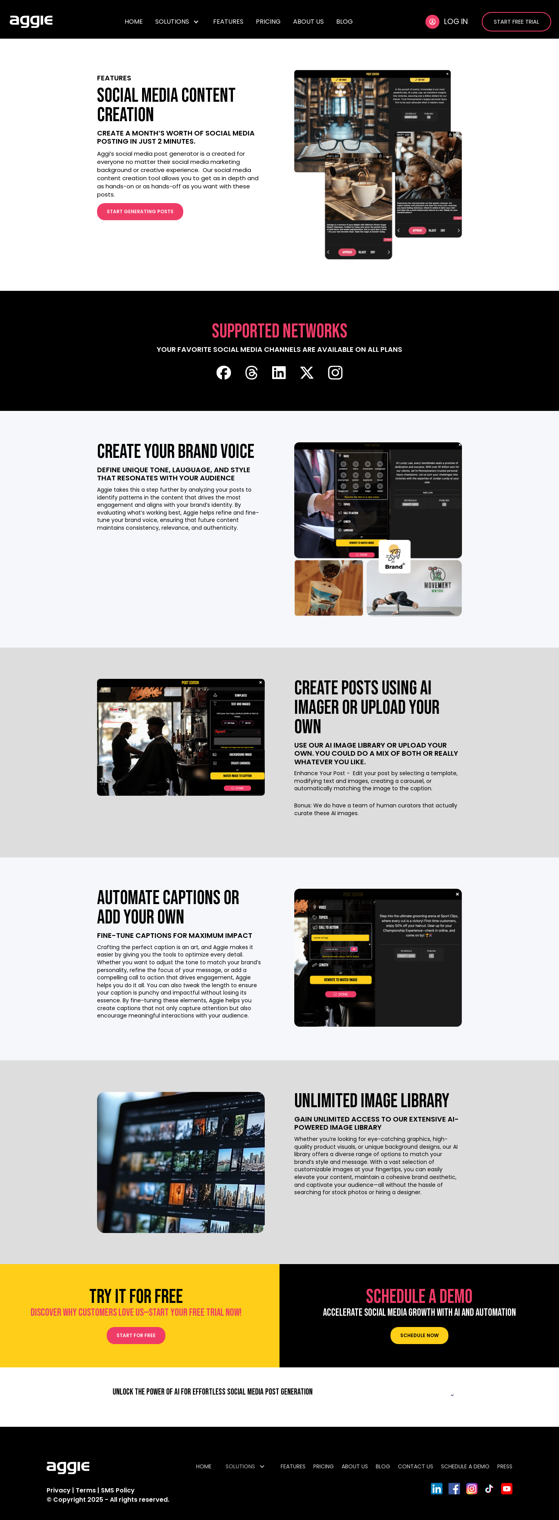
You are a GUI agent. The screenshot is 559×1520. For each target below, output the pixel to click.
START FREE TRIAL (516, 22)
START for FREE (136, 1335)
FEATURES (228, 21)
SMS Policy (118, 1490)
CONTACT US (415, 1466)
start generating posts (140, 211)
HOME (134, 21)
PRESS (504, 1466)
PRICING (268, 21)
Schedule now (419, 1335)
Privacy (59, 1490)
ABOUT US (308, 21)
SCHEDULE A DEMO (465, 1466)
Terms (86, 1490)
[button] (178, 22)
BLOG (344, 21)
